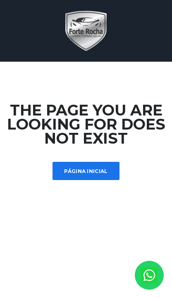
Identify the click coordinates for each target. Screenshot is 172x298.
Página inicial (86, 171)
